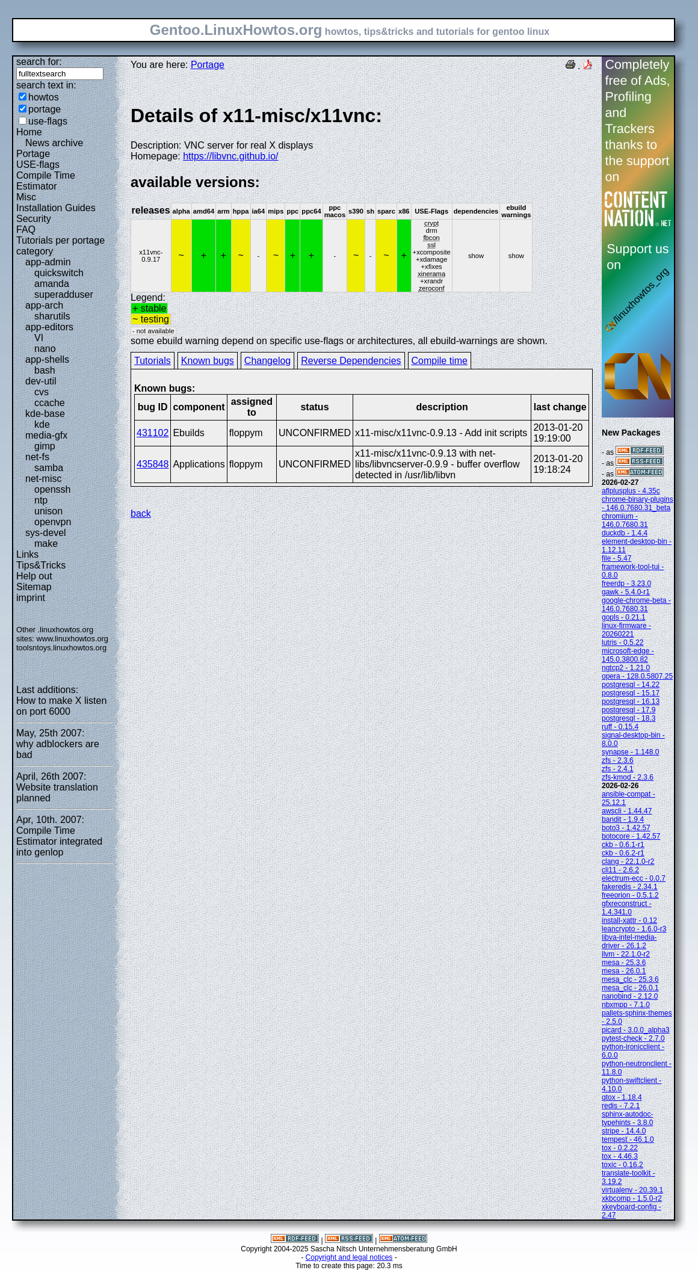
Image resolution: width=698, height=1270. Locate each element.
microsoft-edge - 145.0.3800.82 (628, 655)
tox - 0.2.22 (620, 1148)
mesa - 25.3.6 (624, 962)
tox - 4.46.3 (620, 1156)
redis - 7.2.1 (621, 1106)
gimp (44, 446)
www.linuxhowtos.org (72, 638)
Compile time (440, 361)
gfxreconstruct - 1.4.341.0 (627, 907)
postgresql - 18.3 (628, 718)
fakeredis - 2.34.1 (630, 887)
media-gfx (46, 435)
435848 (152, 464)
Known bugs (207, 361)
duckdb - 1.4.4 (624, 533)
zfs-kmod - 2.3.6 (627, 777)
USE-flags (38, 164)
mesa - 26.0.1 (624, 971)
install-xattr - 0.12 (629, 920)
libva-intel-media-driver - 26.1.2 (629, 941)
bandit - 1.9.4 (623, 819)
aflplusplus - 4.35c (631, 491)
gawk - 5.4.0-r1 (626, 592)
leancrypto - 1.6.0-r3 (634, 929)
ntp (41, 500)
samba (48, 468)
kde (42, 424)
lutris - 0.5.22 (622, 642)
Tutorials (152, 361)
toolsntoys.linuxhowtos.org (61, 647)
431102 (152, 433)
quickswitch (59, 273)
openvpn (52, 522)
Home (29, 132)
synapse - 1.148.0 (630, 752)
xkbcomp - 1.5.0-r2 (632, 1198)
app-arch (44, 305)
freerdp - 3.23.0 (626, 583)
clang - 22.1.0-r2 (628, 861)
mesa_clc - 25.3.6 (630, 979)
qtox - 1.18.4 (622, 1097)
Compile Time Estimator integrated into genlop (59, 841)
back (141, 513)
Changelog (267, 361)
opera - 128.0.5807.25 (637, 676)
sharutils (52, 316)
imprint (30, 598)
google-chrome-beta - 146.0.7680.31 (636, 604)
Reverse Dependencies (351, 361)
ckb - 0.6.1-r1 (623, 844)
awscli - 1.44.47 (627, 811)
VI (38, 338)
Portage (33, 154)
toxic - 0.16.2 (622, 1165)
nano (45, 349)
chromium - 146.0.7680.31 (625, 520)
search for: (39, 62)
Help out (34, 576)
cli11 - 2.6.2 (620, 870)
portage (44, 109)
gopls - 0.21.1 (624, 617)
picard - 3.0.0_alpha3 (636, 1030)
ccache (49, 403)
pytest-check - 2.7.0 (633, 1038)
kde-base (45, 413)
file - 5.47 (616, 558)
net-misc (43, 478)
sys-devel (45, 533)
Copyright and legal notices (349, 1257)
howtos (43, 97)
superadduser (63, 294)
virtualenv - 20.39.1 (632, 1190)
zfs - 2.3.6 (618, 760)
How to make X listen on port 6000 (61, 706)
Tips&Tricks (41, 565)
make (46, 543)
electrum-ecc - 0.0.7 (634, 878)
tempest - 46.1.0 (628, 1139)
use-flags (47, 121)
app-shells (47, 359)
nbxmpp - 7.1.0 (626, 1004)
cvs (41, 392)
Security (33, 219)
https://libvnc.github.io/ (230, 156)
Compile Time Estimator (45, 180)
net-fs (37, 457)
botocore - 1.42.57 (631, 836)
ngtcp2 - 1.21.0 (626, 668)
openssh (52, 489)
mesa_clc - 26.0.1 (630, 988)
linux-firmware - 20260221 (626, 629)
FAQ (26, 229)
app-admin (48, 262)
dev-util (41, 381)
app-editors (49, 327)
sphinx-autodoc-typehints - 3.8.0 (627, 1118)
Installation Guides (56, 208)
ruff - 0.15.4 (620, 727)
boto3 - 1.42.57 (626, 828)
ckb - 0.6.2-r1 (623, 853)
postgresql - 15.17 (630, 693)
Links (27, 554)
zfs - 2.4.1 (618, 769)
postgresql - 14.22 (630, 684)
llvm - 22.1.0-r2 (626, 954)
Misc (26, 197)
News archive (54, 143)
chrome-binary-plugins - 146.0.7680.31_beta (637, 503)
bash (44, 370)
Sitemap (34, 587)
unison (48, 511)
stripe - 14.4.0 (624, 1131)
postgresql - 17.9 (628, 710)
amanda (51, 284)
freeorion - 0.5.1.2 (630, 895)
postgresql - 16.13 (630, 701)
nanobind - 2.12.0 (630, 996)
